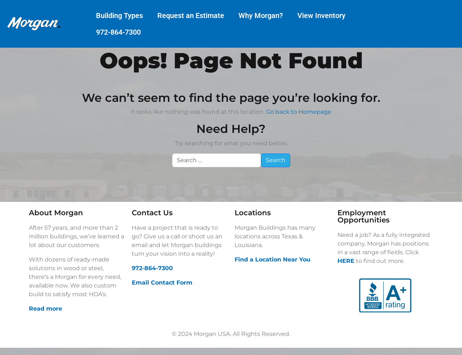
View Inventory (321, 15)
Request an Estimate (190, 15)
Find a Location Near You (272, 259)
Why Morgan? (261, 15)
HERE (345, 260)
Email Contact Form (162, 282)
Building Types (119, 15)
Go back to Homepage (298, 111)
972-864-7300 (118, 32)
